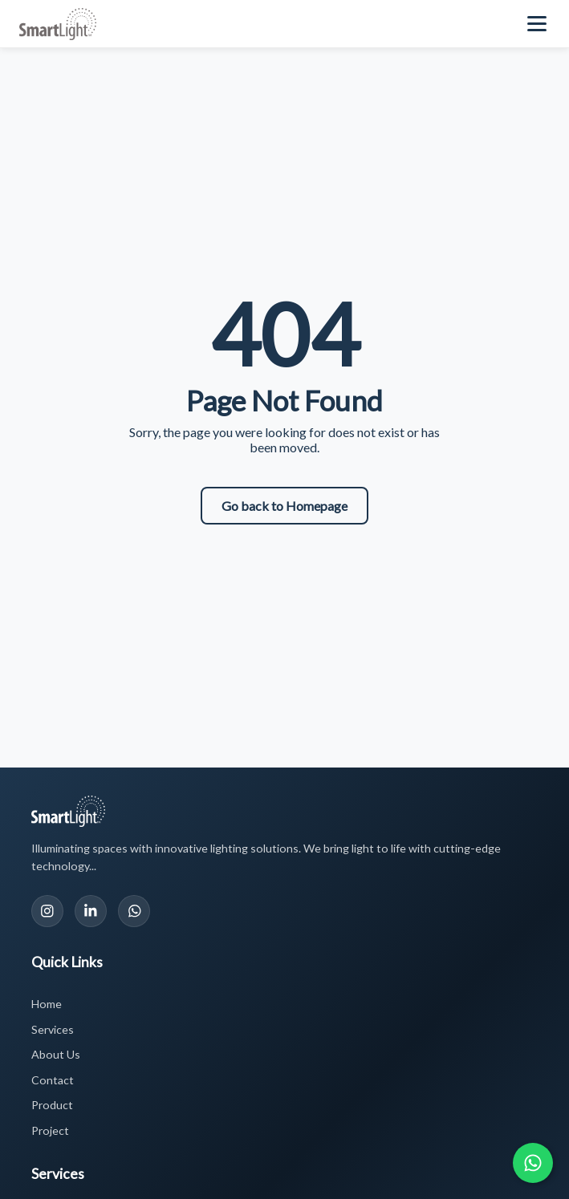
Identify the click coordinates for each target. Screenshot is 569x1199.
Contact (52, 1080)
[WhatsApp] (134, 911)
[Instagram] (47, 911)
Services (52, 1029)
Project (50, 1130)
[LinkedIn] (91, 911)
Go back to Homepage (284, 505)
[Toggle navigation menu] (538, 24)
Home (46, 1004)
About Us (55, 1054)
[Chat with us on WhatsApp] (533, 1163)
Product (52, 1105)
